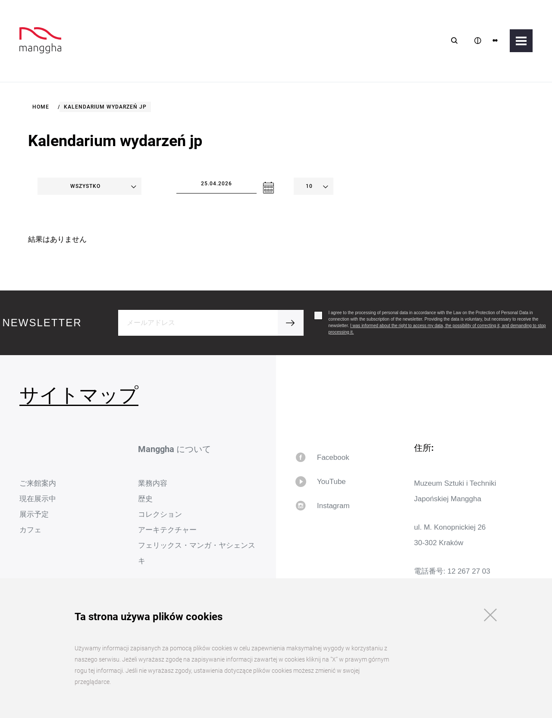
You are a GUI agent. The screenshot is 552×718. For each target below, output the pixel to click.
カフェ (30, 530)
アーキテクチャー (167, 530)
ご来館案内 (37, 483)
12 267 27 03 (468, 571)
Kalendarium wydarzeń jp (105, 107)
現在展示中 (37, 499)
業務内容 (152, 483)
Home (40, 107)
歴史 (145, 499)
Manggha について (174, 449)
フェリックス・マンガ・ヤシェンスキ (196, 553)
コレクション (160, 514)
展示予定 (34, 514)
